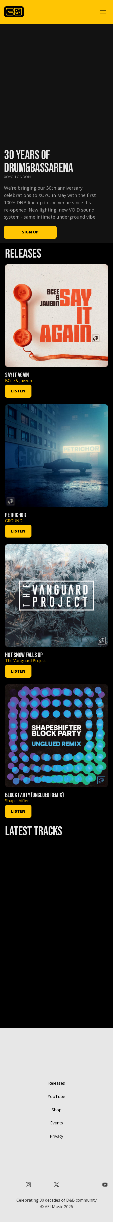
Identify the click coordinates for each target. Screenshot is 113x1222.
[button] (103, 12)
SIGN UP (30, 232)
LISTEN (18, 391)
